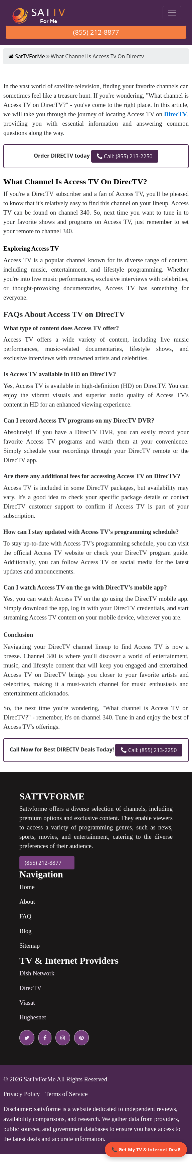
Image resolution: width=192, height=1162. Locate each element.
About (27, 901)
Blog (25, 930)
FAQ (25, 916)
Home (27, 886)
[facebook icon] (43, 1037)
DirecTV (30, 987)
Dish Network (36, 973)
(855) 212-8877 (96, 32)
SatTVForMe (27, 56)
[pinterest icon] (80, 1037)
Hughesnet (32, 1017)
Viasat (27, 1002)
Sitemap (29, 945)
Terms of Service (66, 1093)
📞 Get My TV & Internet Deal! (146, 1149)
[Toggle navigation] (172, 12)
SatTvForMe (39, 1079)
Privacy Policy (21, 1093)
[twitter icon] (26, 1037)
